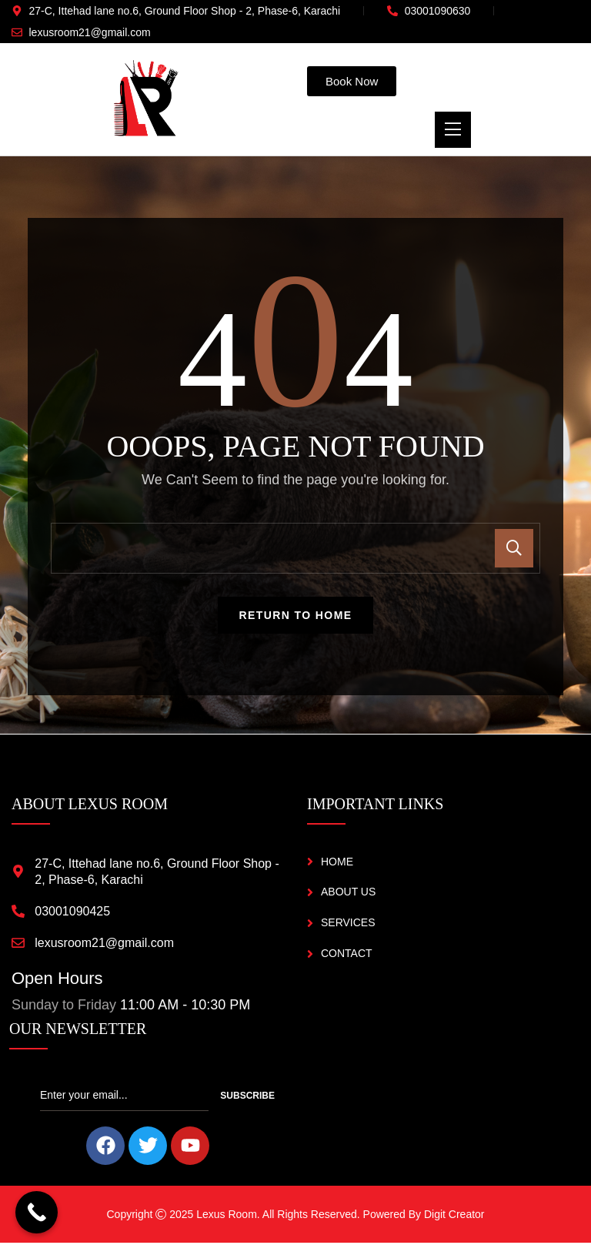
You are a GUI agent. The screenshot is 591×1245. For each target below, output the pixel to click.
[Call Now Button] (36, 1212)
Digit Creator (454, 1216)
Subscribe (247, 1098)
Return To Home (295, 617)
